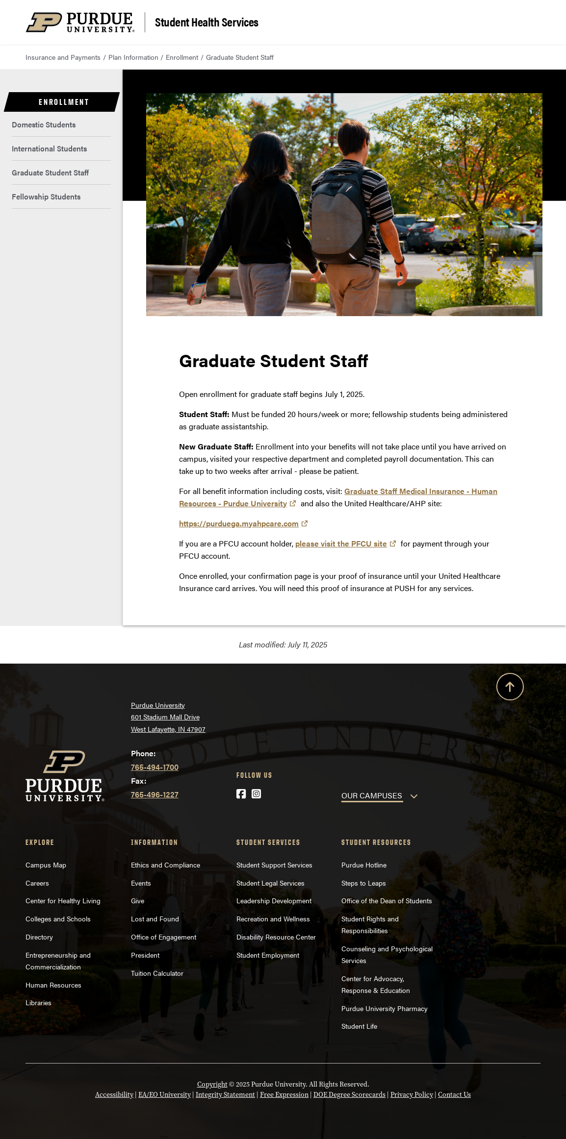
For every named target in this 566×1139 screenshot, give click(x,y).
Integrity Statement (225, 1094)
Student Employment (267, 955)
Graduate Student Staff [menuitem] (50, 172)
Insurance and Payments (63, 57)
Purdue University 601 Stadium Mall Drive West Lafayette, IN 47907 (168, 717)
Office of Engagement (163, 936)
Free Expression (284, 1094)
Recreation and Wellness (273, 918)
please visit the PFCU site (341, 543)
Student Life (359, 1026)
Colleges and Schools (58, 918)
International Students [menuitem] (49, 148)
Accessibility (114, 1094)
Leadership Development (273, 900)
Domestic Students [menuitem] (44, 124)
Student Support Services (274, 864)
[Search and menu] (528, 22)
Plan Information (133, 57)
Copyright (212, 1084)
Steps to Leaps (363, 883)
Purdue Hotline (363, 864)
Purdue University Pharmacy (384, 1008)
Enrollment (182, 57)
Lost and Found (155, 918)
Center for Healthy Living (63, 900)
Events (141, 883)
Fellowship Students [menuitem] (46, 196)
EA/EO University (164, 1094)
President (145, 955)
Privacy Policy (411, 1094)
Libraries (38, 1002)
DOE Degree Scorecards (349, 1094)
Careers (37, 883)
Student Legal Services (270, 883)
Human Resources (53, 985)
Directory (39, 936)
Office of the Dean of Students (386, 900)
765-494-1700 (155, 766)
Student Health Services (206, 21)
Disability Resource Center (276, 936)
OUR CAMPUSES (371, 795)
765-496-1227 (155, 794)
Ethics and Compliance (165, 864)
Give (137, 900)
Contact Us (454, 1094)
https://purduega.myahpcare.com (239, 523)
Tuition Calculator (157, 973)
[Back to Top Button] (510, 688)
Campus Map (46, 864)
